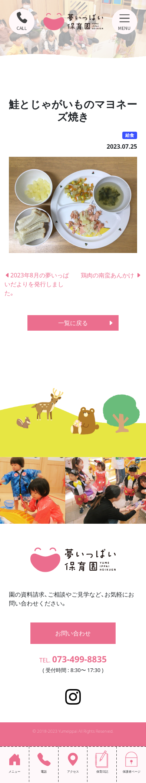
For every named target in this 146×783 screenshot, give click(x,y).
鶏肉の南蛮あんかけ (111, 275)
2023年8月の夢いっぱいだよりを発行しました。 (36, 284)
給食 (129, 135)
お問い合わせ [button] (73, 633)
